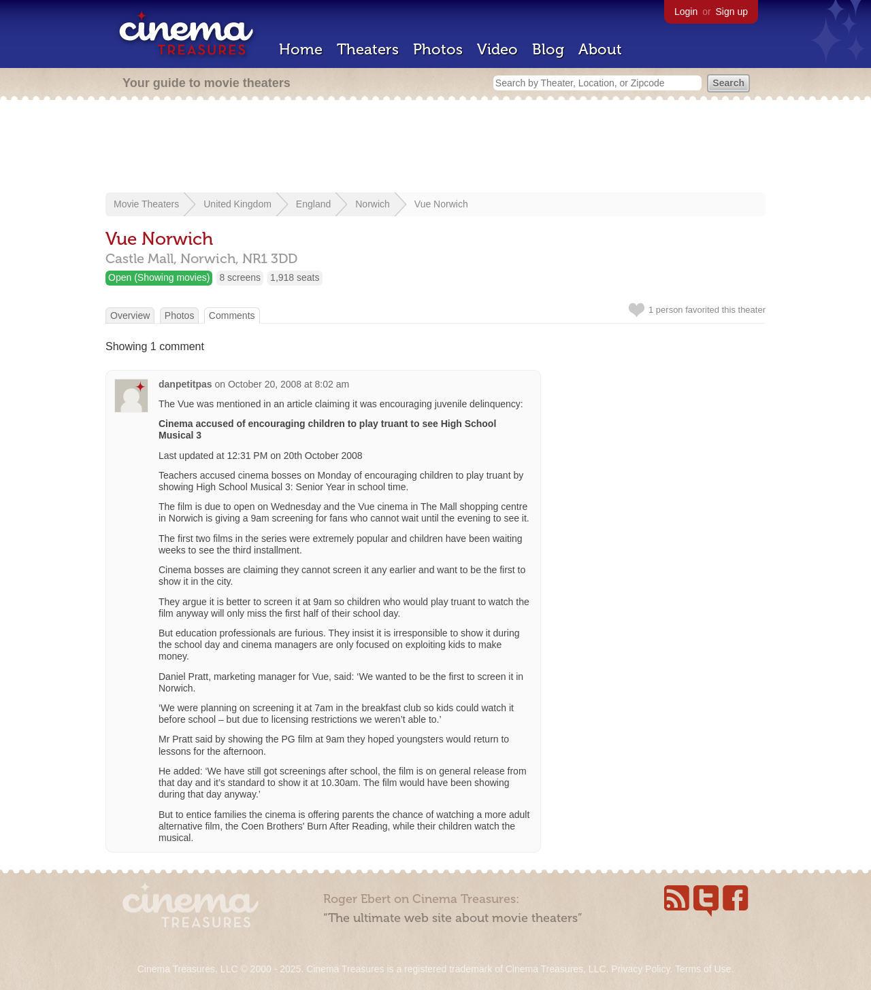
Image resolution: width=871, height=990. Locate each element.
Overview (130, 315)
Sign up (732, 11)
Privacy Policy (640, 968)
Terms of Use (703, 968)
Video (497, 49)
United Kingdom (237, 204)
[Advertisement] (435, 147)
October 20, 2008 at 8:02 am (288, 384)
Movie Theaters (146, 204)
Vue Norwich (441, 204)
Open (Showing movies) (159, 277)
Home (301, 49)
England (313, 204)
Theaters (368, 49)
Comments (232, 315)
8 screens (240, 277)
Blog (548, 49)
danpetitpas (185, 384)
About (600, 49)
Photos (438, 49)
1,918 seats (294, 277)
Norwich (372, 204)
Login (685, 11)
